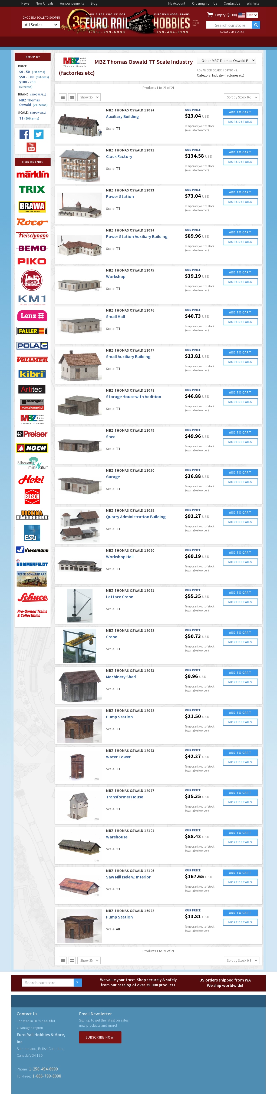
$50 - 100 (34, 77)
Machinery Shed (121, 676)
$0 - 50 (32, 72)
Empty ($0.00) (226, 14)
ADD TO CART (240, 112)
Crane (111, 636)
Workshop (116, 276)
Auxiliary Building (122, 116)
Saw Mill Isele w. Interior (128, 877)
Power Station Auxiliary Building (136, 236)
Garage (113, 476)
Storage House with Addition (133, 396)
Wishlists (253, 3)
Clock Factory (119, 156)
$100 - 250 (28, 84)
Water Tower (118, 756)
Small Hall (115, 316)
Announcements (72, 3)
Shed (111, 436)
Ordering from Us (204, 3)
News (25, 3)
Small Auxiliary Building (128, 356)
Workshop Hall (120, 556)
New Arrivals (44, 3)
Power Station (120, 196)
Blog (94, 3)
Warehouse (116, 836)
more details (240, 122)
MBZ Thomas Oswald (33, 102)
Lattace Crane (119, 596)
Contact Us (232, 3)
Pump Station (119, 716)
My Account (176, 3)
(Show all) (38, 94)
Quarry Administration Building (136, 516)
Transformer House (124, 796)
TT (29, 118)
